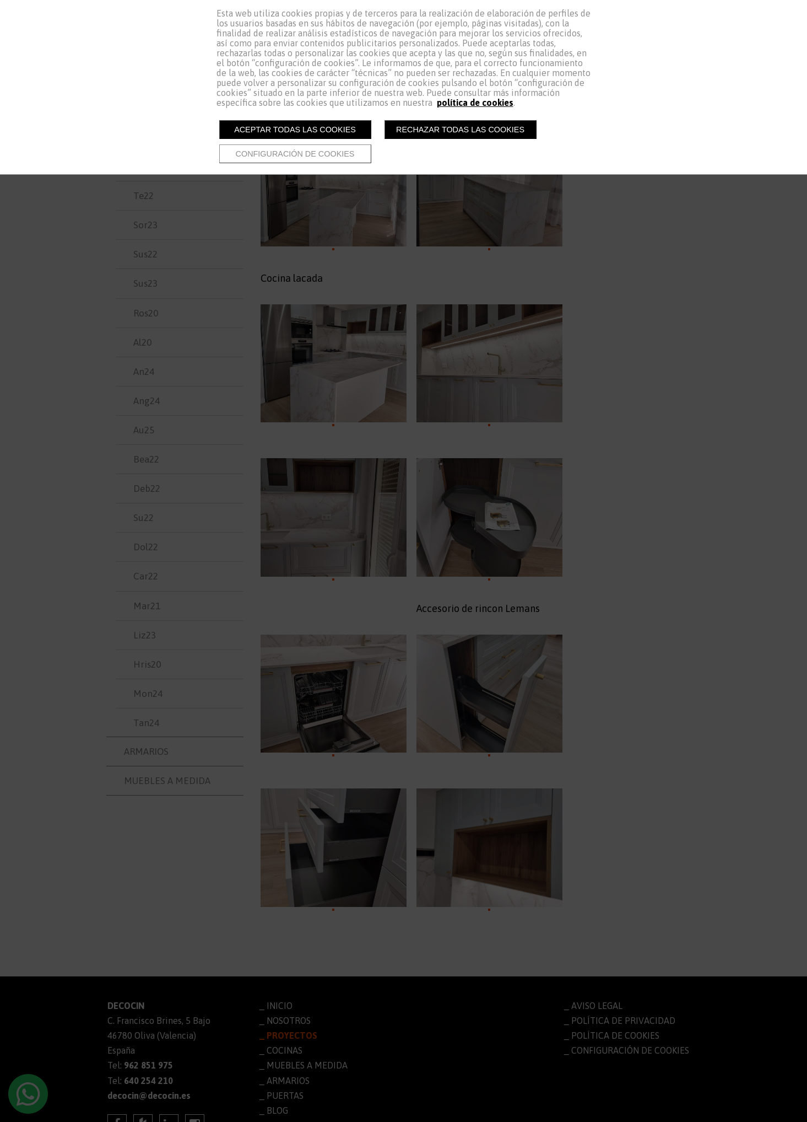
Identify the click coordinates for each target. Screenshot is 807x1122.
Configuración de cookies (295, 153)
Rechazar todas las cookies (460, 129)
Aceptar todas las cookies (295, 129)
